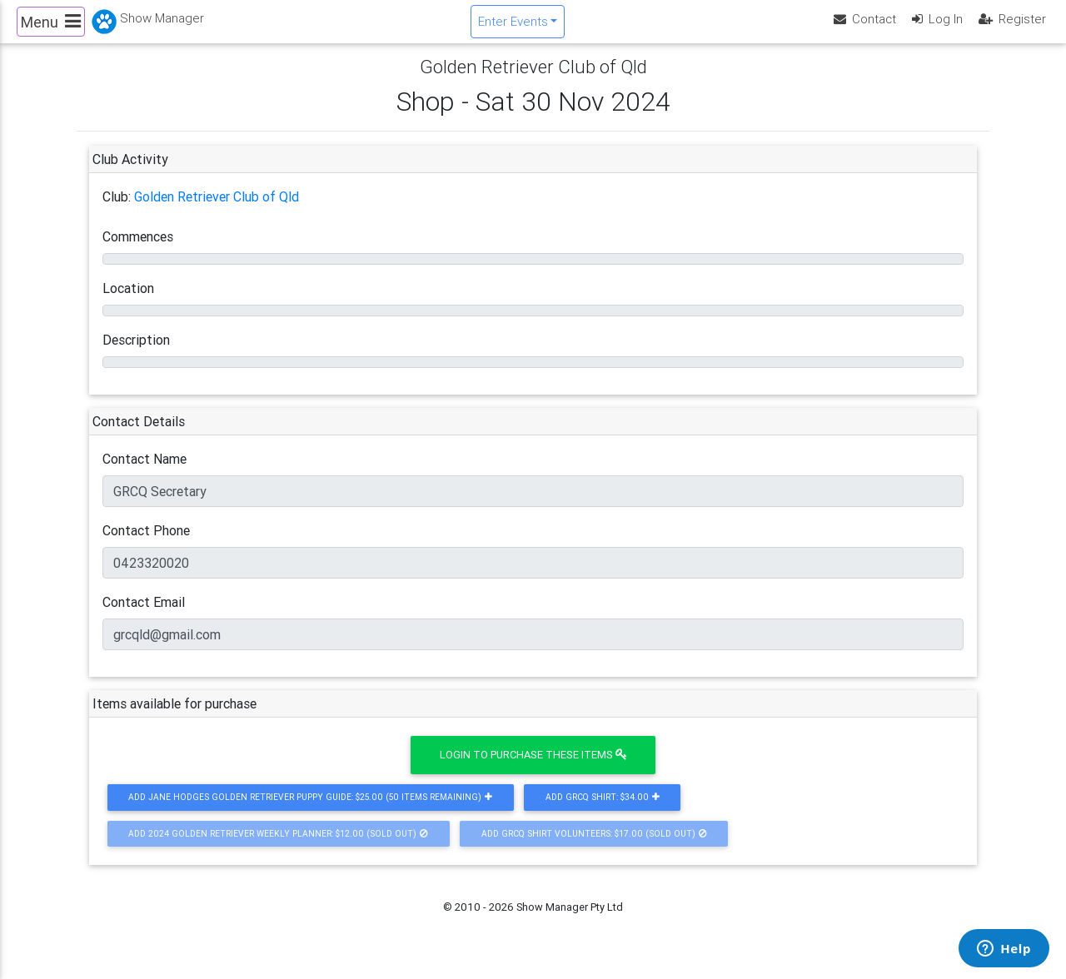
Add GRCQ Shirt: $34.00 (602, 811)
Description (136, 353)
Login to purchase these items (533, 769)
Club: (116, 210)
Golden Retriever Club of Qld (216, 210)
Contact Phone (146, 544)
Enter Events (513, 28)
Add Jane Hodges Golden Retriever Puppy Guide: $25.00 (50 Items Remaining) (310, 811)
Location (128, 302)
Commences (137, 250)
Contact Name (144, 473)
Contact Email (143, 616)
